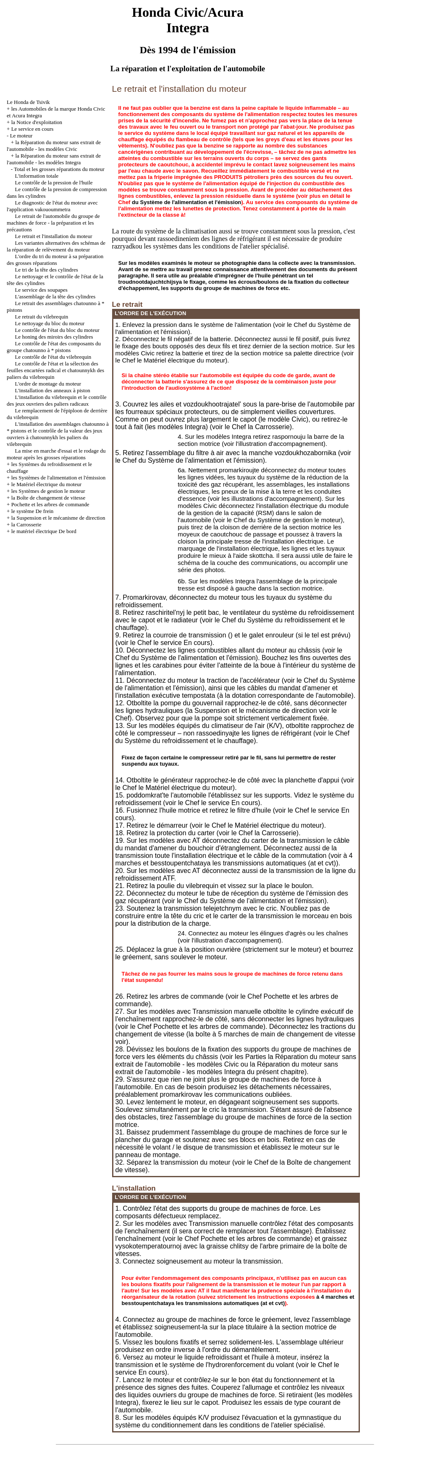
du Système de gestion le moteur (295, 519)
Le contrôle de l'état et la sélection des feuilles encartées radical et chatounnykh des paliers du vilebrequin (55, 370)
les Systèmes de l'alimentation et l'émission (58, 477)
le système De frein (32, 511)
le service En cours (181, 642)
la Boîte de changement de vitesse (48, 498)
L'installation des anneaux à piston (52, 390)
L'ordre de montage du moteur (48, 384)
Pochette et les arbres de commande (50, 504)
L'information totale (37, 176)
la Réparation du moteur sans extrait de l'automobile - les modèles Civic (54, 145)
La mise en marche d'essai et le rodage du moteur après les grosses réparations (56, 454)
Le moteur (21, 135)
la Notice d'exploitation (36, 122)
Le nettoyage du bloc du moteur (50, 323)
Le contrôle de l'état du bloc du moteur (57, 330)
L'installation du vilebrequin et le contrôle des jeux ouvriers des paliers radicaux (56, 400)
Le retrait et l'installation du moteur (53, 236)
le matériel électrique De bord (43, 531)
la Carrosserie (26, 524)
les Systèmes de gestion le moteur (48, 491)
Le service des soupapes (41, 290)
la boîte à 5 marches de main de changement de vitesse (272, 1034)
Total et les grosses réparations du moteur (59, 169)
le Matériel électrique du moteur (46, 484)
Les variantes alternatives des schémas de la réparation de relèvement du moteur (56, 246)
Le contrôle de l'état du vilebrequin (53, 357)
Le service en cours (32, 129)
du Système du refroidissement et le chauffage (184, 740)
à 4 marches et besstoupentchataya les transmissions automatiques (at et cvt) (234, 859)
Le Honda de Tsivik (28, 102)
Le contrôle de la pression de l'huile (54, 182)
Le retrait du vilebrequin (41, 316)
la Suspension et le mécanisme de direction (58, 518)
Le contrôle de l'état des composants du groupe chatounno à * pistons (54, 346)
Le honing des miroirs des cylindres (54, 337)
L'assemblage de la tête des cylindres (55, 296)
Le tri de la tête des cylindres (46, 270)
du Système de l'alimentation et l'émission (186, 202)
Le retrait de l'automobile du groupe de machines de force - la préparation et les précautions (53, 223)
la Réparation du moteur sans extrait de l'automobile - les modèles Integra (54, 159)
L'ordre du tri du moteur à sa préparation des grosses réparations (55, 259)
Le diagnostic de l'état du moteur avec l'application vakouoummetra (52, 205)
